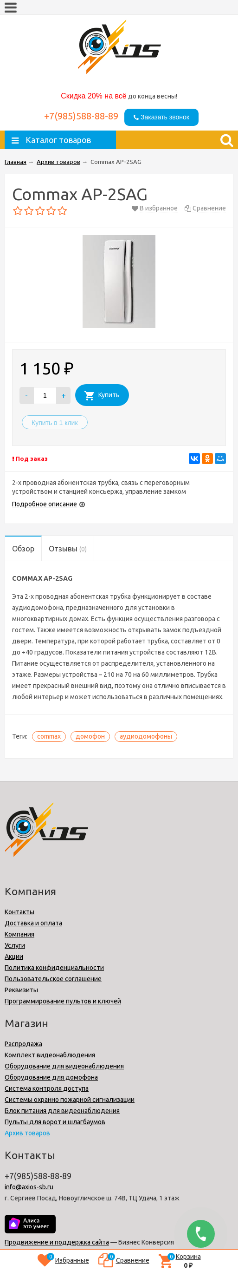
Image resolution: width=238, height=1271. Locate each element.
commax (49, 736)
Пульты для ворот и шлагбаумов (55, 1122)
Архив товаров (27, 1133)
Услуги (15, 945)
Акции (14, 956)
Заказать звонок (161, 117)
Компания (19, 934)
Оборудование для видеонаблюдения (64, 1066)
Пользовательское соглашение (53, 979)
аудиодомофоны (146, 736)
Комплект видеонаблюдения (50, 1055)
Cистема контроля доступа (47, 1088)
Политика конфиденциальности (54, 967)
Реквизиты (21, 990)
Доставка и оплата (33, 923)
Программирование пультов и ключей (63, 1001)
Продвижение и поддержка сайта (57, 1242)
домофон (90, 736)
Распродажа (23, 1044)
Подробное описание (44, 504)
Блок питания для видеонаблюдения (62, 1110)
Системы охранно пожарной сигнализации (70, 1099)
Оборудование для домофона (51, 1077)
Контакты (19, 912)
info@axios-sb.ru (29, 1187)
